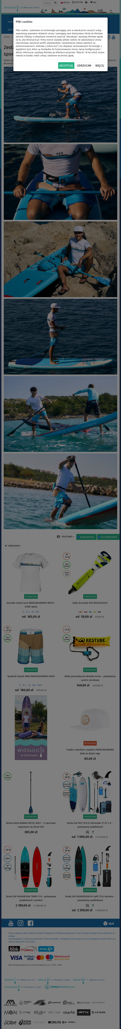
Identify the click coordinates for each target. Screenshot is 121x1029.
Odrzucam (84, 65)
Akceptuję (66, 65)
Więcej (99, 65)
